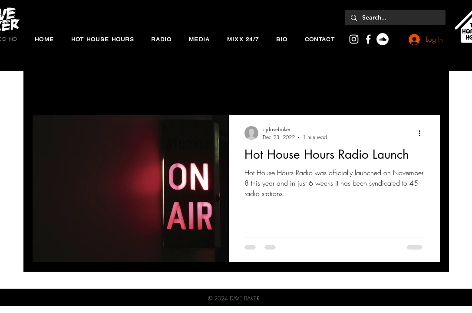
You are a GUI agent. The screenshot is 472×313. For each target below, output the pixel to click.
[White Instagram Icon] (354, 39)
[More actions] (423, 133)
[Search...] (394, 18)
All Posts (43, 88)
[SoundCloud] (382, 39)
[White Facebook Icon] (368, 39)
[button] (102, 39)
